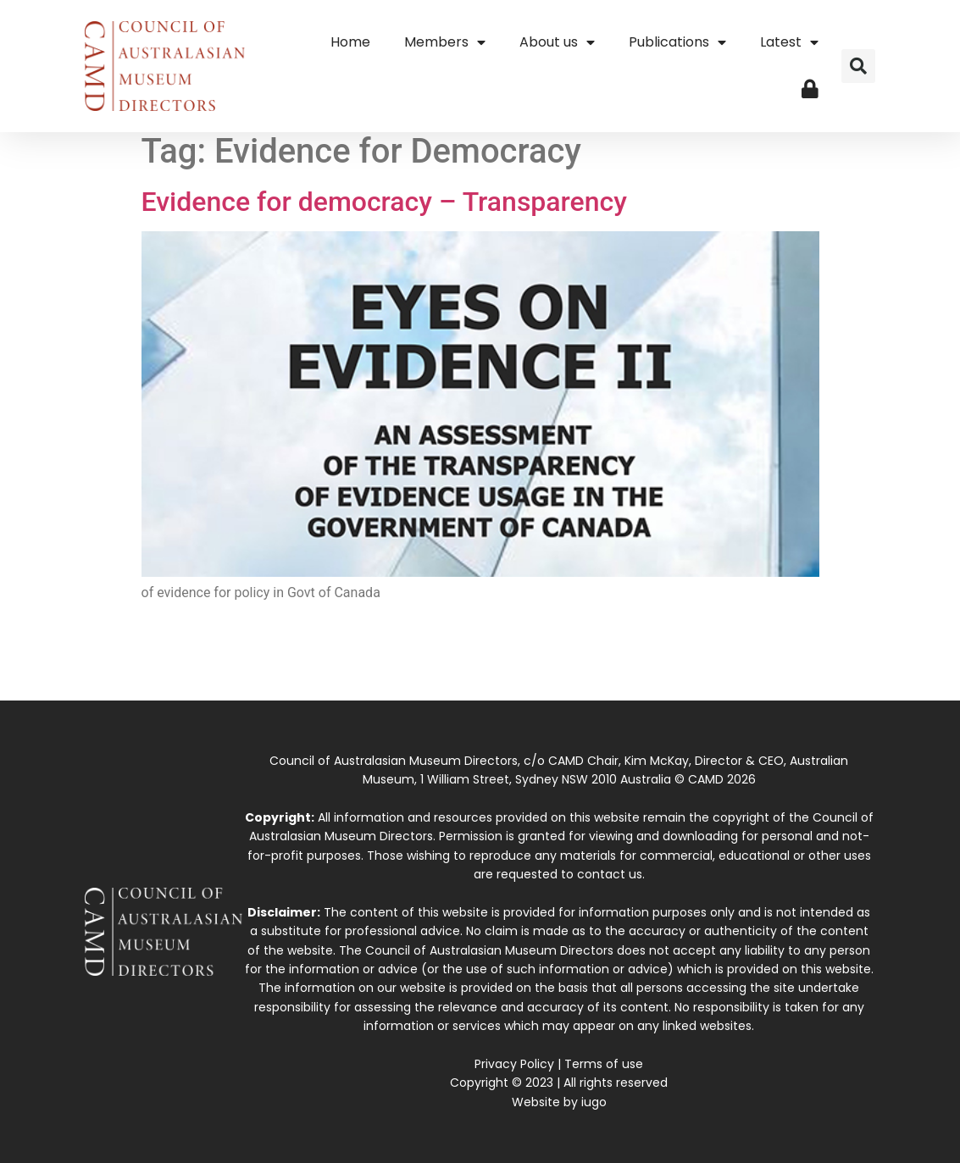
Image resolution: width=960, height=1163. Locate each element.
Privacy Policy (514, 1063)
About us (557, 42)
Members (445, 42)
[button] (858, 66)
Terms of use (603, 1063)
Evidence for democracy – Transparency (384, 202)
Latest (789, 42)
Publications (677, 42)
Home (350, 42)
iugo (594, 1102)
